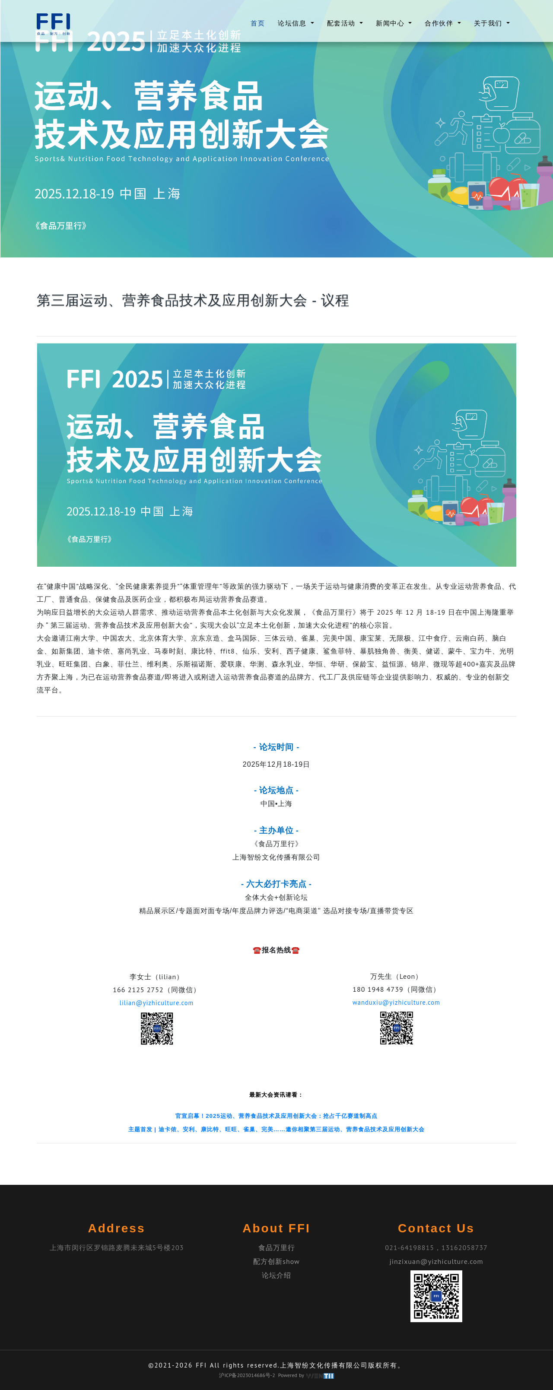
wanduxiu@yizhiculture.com (396, 1002)
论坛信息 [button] (293, 23)
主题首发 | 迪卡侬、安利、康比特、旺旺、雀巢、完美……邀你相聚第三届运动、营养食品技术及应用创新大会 (276, 1129)
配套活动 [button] (342, 23)
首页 (258, 23)
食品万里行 (276, 1247)
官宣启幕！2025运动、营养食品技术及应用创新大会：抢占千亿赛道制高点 (276, 1115)
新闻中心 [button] (391, 23)
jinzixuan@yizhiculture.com (436, 1261)
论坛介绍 (276, 1274)
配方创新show (276, 1261)
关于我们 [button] (489, 23)
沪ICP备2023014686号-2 (247, 1374)
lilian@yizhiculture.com (156, 1002)
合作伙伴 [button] (440, 23)
